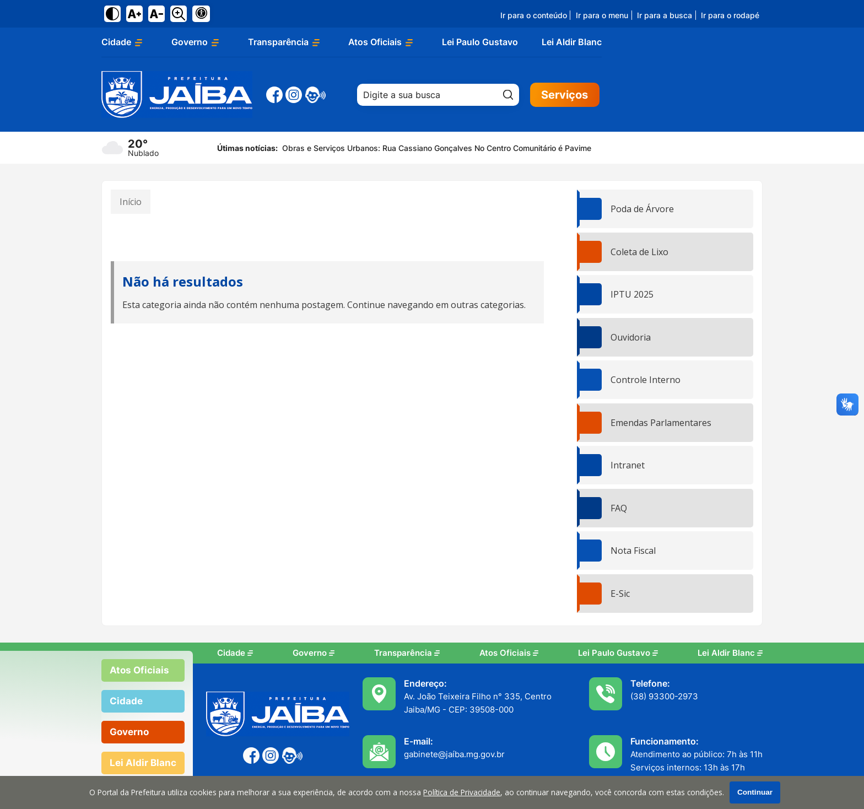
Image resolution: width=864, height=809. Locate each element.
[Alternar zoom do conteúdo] (178, 14)
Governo (313, 653)
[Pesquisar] (508, 95)
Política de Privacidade (461, 792)
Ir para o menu (602, 15)
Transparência (407, 653)
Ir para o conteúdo (533, 15)
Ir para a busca (664, 15)
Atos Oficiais (508, 653)
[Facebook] (274, 95)
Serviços (564, 94)
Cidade (235, 653)
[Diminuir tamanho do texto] (156, 14)
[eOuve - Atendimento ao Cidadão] (315, 95)
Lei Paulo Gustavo (480, 41)
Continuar (755, 792)
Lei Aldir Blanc (572, 41)
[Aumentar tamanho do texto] (134, 14)
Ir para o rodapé (730, 15)
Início (131, 202)
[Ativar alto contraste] (112, 14)
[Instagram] (293, 95)
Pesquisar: (519, 83)
